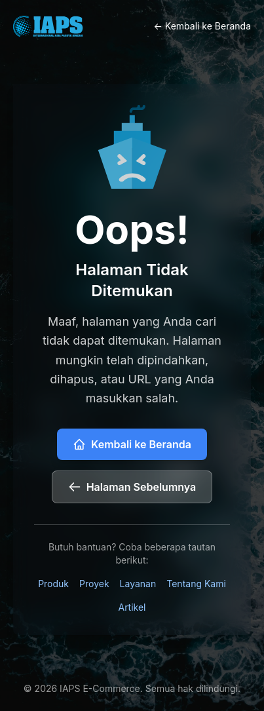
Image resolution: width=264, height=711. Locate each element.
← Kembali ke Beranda (203, 25)
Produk (53, 583)
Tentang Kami (196, 583)
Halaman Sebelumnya (132, 486)
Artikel (131, 607)
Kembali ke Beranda (132, 444)
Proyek (94, 583)
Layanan (138, 583)
